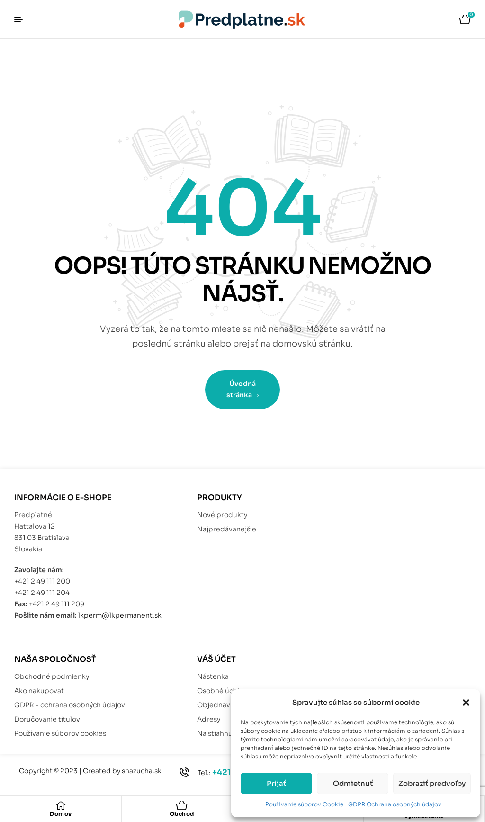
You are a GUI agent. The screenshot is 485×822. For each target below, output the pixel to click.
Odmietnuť (353, 783)
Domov (61, 813)
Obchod (182, 813)
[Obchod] (182, 805)
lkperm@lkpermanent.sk (120, 615)
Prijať (276, 783)
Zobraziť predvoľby (432, 783)
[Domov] (60, 805)
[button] (466, 702)
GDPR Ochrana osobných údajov (394, 804)
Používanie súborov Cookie (304, 804)
